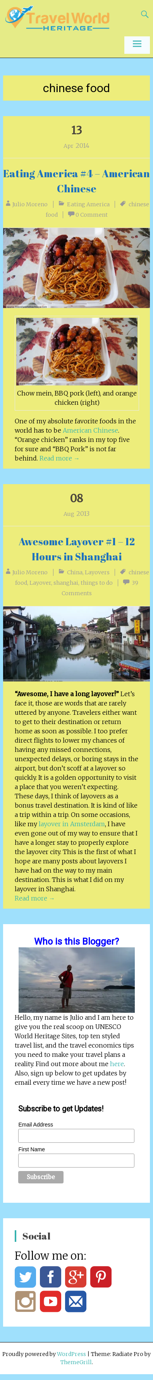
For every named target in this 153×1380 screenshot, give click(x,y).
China (75, 572)
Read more (60, 458)
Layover (40, 582)
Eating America (88, 204)
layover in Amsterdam (72, 824)
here (117, 1064)
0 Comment (92, 214)
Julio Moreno (30, 204)
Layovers (97, 572)
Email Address (35, 1124)
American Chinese (90, 430)
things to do (97, 582)
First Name (31, 1149)
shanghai (65, 582)
